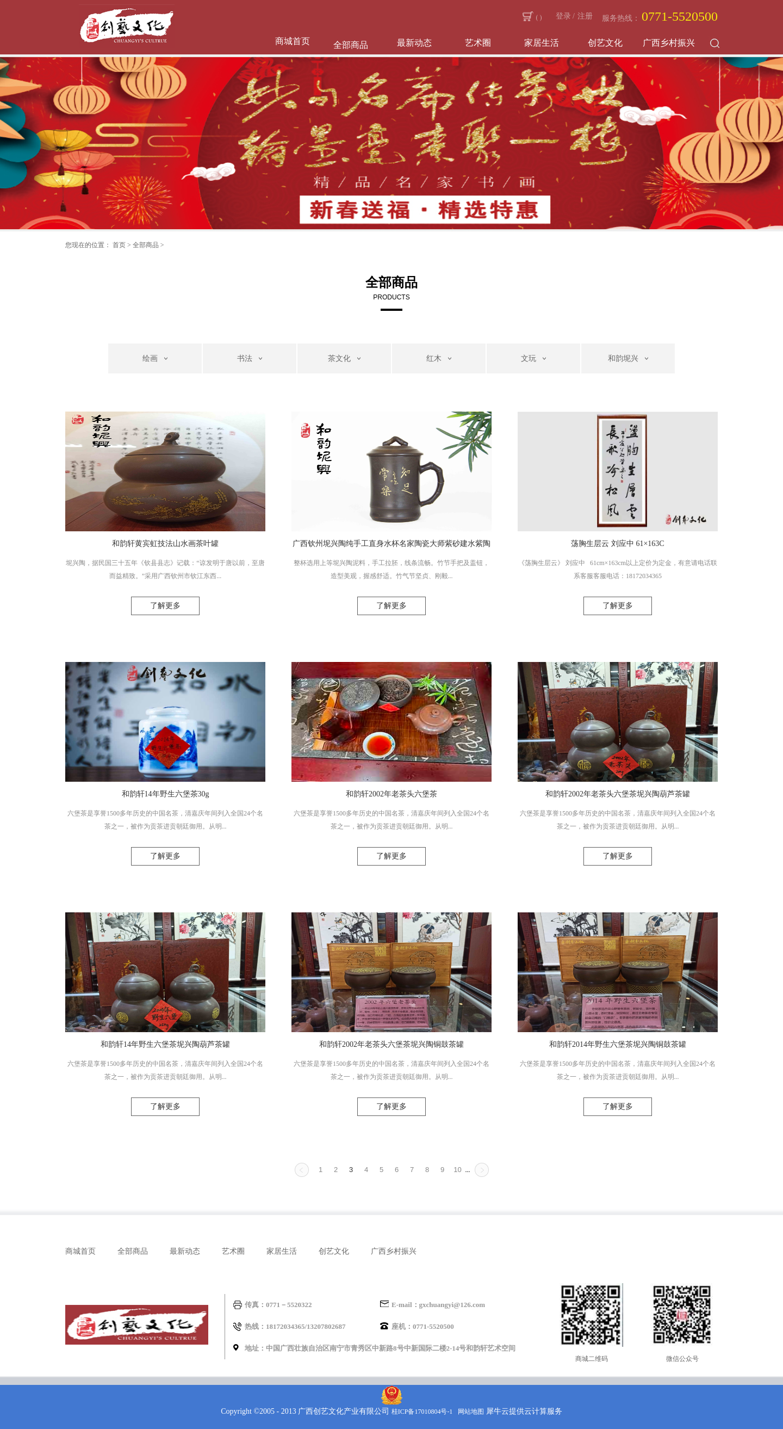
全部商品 (146, 245)
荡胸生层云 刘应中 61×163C (617, 543)
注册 (585, 16)
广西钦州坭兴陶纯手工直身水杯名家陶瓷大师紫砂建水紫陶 (391, 543)
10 (457, 1170)
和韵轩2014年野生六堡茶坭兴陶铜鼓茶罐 (617, 1044)
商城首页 (292, 41)
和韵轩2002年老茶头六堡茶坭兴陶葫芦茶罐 (617, 794)
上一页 (302, 1170)
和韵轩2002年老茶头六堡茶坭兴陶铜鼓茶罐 (391, 1044)
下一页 (482, 1170)
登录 (563, 16)
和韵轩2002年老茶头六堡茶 (391, 794)
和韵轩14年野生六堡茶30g (165, 794)
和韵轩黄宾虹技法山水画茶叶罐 (165, 543)
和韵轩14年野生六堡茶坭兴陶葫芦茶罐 (165, 1044)
